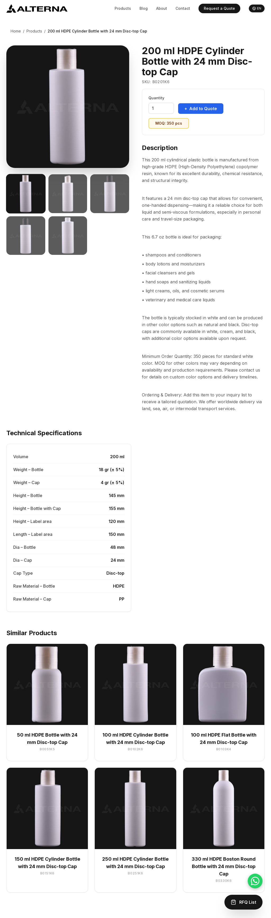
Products (123, 8)
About (161, 8)
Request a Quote (219, 8)
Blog (143, 8)
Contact (182, 8)
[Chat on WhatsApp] (255, 881)
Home (16, 31)
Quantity (156, 98)
